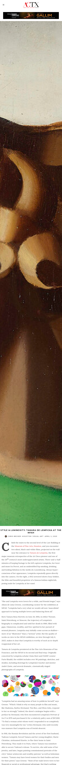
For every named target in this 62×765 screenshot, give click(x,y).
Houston (26, 536)
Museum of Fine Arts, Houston (28, 546)
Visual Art (38, 536)
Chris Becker (14, 536)
